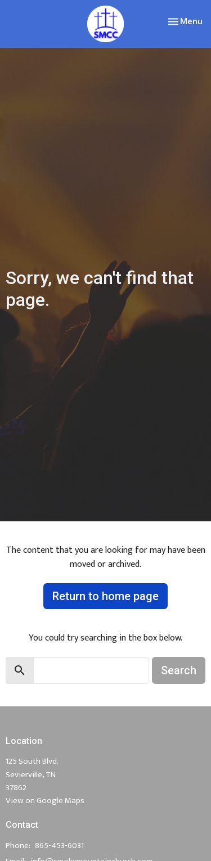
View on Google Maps (45, 801)
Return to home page (105, 596)
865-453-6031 (59, 846)
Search (178, 670)
